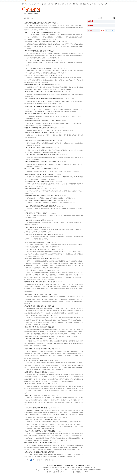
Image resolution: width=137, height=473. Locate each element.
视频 (84, 4)
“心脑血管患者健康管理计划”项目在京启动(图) (38, 338)
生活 (49, 4)
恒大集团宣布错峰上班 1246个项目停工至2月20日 (39, 174)
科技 (30, 4)
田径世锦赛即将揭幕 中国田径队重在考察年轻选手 (39, 327)
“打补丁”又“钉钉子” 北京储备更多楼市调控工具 (38, 315)
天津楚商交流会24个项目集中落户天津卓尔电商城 (39, 132)
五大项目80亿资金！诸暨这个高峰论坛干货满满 (38, 147)
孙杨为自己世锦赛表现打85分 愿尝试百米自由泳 (38, 360)
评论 (107, 30)
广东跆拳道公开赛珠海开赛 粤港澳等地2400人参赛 (39, 349)
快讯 (70, 4)
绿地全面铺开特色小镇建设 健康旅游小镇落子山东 (39, 306)
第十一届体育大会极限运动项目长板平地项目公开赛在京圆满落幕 (43, 200)
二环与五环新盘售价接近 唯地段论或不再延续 (37, 270)
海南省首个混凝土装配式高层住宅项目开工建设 (38, 258)
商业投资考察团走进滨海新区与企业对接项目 (37, 242)
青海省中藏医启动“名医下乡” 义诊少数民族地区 (38, 442)
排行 (91, 4)
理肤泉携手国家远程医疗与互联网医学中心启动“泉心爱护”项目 (42, 121)
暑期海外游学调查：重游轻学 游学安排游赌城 (37, 383)
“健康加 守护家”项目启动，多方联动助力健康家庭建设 (40, 32)
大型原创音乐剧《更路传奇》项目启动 (35, 372)
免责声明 (71, 465)
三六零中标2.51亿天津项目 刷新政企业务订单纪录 (39, 181)
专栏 (95, 4)
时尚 (52, 4)
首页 (23, 4)
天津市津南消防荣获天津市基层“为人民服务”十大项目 (40, 23)
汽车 (38, 4)
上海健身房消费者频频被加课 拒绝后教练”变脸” (38, 408)
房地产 (34, 4)
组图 (81, 4)
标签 (98, 4)
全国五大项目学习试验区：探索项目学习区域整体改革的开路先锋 (43, 91)
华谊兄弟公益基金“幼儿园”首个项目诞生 (36, 213)
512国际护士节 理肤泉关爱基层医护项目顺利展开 (39, 84)
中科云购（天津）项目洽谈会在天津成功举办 (37, 168)
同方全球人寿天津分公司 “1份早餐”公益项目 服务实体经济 (41, 195)
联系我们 (55, 465)
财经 (74, 4)
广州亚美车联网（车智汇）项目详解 (35, 227)
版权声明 (65, 465)
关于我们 (49, 465)
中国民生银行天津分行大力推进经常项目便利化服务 (39, 75)
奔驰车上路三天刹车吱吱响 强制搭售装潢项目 (37, 395)
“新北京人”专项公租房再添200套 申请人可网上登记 (39, 431)
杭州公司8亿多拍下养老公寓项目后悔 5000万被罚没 (39, 282)
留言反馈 (87, 465)
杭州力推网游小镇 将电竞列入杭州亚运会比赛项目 (39, 452)
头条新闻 (32, 10)
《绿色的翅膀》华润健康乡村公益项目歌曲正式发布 (39, 106)
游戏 (66, 4)
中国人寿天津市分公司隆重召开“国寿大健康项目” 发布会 (41, 234)
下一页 (51, 460)
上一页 (26, 460)
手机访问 (76, 465)
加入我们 (60, 465)
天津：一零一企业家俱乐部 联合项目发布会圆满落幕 (39, 60)
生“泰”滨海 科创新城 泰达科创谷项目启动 (36, 113)
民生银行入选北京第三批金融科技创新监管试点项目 (39, 140)
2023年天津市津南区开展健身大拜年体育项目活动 (39, 51)
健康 (45, 4)
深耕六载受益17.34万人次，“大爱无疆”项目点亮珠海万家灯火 (42, 41)
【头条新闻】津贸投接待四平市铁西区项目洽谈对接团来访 (41, 161)
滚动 (88, 4)
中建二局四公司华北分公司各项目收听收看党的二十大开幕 (41, 68)
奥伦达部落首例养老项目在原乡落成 (35, 220)
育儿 (59, 4)
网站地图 (82, 465)
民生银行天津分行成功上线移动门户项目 (36, 188)
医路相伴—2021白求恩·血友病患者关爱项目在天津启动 (40, 128)
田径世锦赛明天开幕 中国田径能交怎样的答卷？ (38, 294)
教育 (42, 4)
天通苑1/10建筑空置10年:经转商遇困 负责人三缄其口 (40, 249)
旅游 (63, 4)
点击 (102, 30)
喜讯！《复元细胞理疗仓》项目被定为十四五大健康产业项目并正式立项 (45, 98)
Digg (102, 4)
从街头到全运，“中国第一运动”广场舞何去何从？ (38, 419)
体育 (56, 4)
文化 (77, 4)
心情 (106, 4)
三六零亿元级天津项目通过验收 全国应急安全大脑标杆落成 (41, 154)
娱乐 (26, 4)
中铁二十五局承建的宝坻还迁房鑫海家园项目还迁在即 (40, 206)
